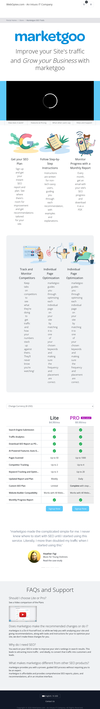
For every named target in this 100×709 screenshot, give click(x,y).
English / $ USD (50, 696)
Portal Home (11, 20)
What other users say (61, 123)
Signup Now (54, 508)
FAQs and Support (84, 123)
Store (21, 20)
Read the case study (52, 560)
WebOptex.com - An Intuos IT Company (29, 4)
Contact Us (50, 701)
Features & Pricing (38, 123)
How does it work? (15, 123)
